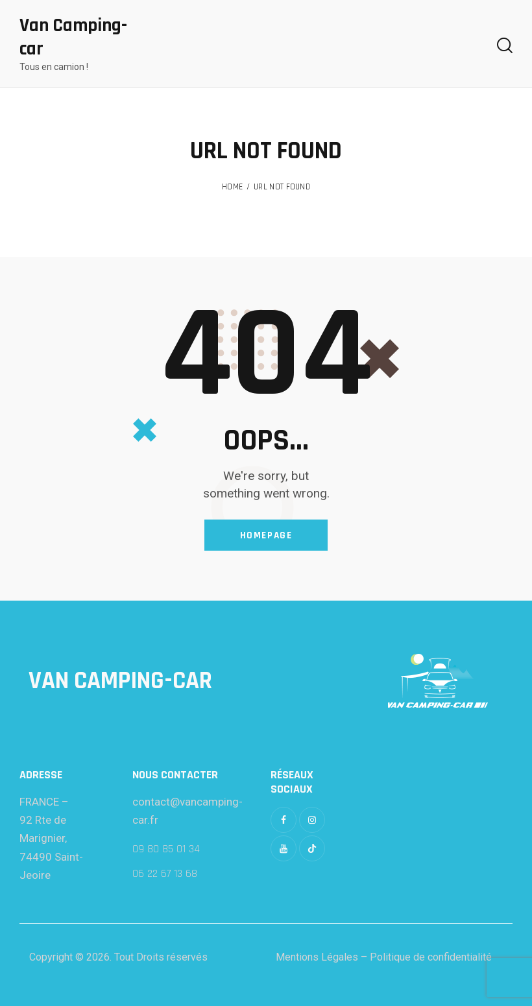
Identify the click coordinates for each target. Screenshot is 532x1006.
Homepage (266, 535)
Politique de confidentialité (431, 957)
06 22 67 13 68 (164, 874)
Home (232, 187)
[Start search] (505, 46)
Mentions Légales (317, 957)
